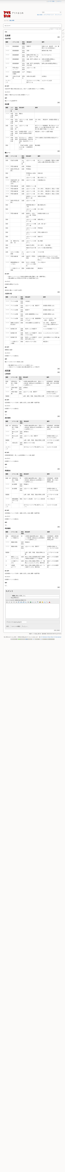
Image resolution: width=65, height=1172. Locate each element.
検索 (60, 12)
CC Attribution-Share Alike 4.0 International (51, 637)
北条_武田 (11, 20)
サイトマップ (58, 14)
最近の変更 (39, 14)
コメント (9, 591)
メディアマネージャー (48, 14)
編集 (59, 36)
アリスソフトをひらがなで (14, 622)
